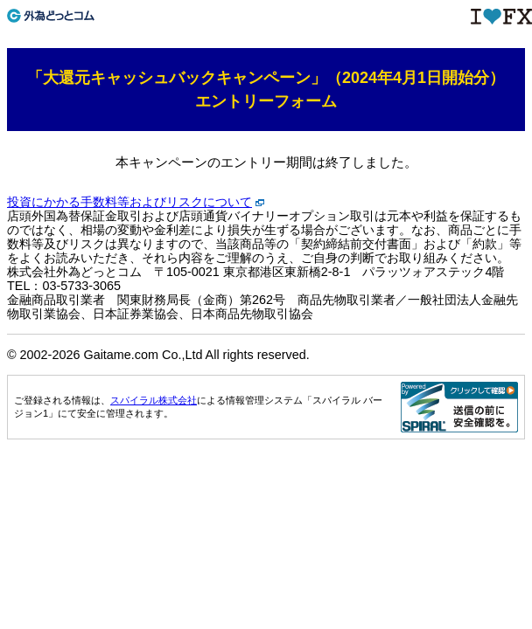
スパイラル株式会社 (153, 400)
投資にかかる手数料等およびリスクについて (129, 202)
